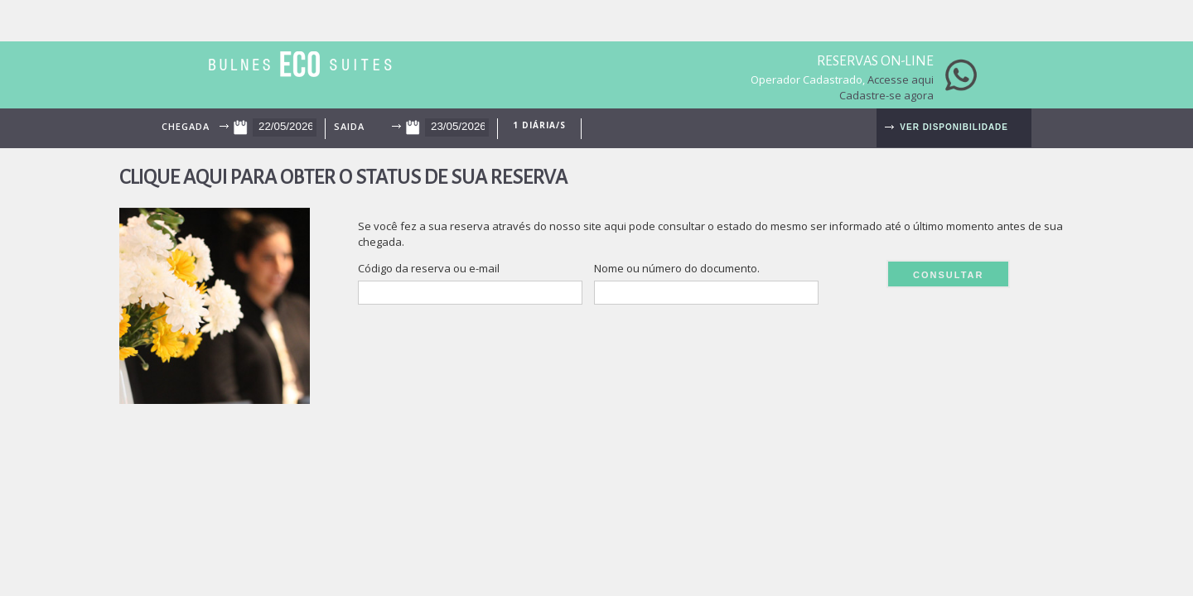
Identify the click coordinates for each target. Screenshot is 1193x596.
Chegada (186, 126)
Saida (349, 126)
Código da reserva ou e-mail (429, 268)
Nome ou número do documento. (677, 268)
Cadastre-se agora (886, 95)
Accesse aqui (900, 79)
